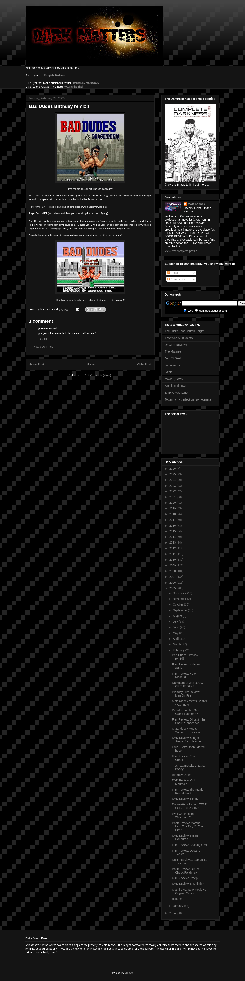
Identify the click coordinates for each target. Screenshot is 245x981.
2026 (173, 468)
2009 (173, 565)
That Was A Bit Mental (179, 338)
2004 (173, 913)
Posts (172, 272)
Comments (176, 279)
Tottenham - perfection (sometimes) (188, 399)
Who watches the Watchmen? (183, 815)
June (176, 627)
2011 (173, 554)
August (177, 616)
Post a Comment (43, 346)
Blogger (129, 972)
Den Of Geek (173, 358)
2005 (173, 588)
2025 (173, 474)
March (177, 644)
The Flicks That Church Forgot (184, 331)
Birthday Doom (181, 774)
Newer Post (36, 364)
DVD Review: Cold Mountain (184, 782)
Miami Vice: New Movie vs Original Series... (189, 891)
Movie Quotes (174, 379)
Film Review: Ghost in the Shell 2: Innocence (188, 721)
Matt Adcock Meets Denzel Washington (189, 702)
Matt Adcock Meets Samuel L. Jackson (186, 730)
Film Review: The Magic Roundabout (187, 791)
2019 (173, 508)
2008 (173, 571)
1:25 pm (43, 338)
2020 (173, 502)
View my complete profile (181, 251)
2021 (173, 497)
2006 (173, 582)
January (178, 906)
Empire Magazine (176, 392)
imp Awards (172, 365)
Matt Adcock (196, 204)
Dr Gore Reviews (176, 344)
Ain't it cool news (175, 385)
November (180, 598)
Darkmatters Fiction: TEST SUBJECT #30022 (189, 806)
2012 (173, 548)
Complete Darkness (54, 75)
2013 (173, 542)
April (176, 638)
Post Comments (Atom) (98, 375)
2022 (173, 491)
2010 (173, 559)
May (176, 633)
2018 (173, 514)
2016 (173, 525)
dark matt (178, 898)
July (176, 621)
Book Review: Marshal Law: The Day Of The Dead (187, 826)
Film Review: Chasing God (189, 845)
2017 (173, 519)
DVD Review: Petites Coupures (185, 837)
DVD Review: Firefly (185, 798)
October (178, 604)
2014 (173, 537)
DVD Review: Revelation (188, 883)
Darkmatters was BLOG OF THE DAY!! (187, 684)
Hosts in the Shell (73, 86)
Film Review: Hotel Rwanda (184, 675)
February (179, 650)
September (180, 610)
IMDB (168, 372)
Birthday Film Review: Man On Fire (186, 693)
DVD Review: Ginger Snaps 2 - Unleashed (187, 739)
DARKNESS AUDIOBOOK (86, 83)
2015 (173, 531)
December (180, 593)
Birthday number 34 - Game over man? (185, 712)
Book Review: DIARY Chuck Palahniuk (186, 870)
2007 (173, 576)
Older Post (144, 364)
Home (91, 364)
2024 (173, 480)
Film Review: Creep (185, 878)
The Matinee (173, 351)
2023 (173, 485)
